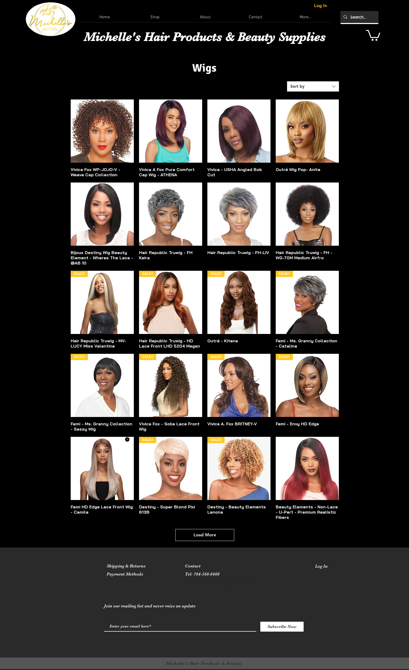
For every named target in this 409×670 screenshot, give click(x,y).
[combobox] (313, 86)
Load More (205, 534)
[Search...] (359, 17)
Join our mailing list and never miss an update (150, 605)
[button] (373, 35)
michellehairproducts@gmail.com (218, 582)
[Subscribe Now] (282, 627)
